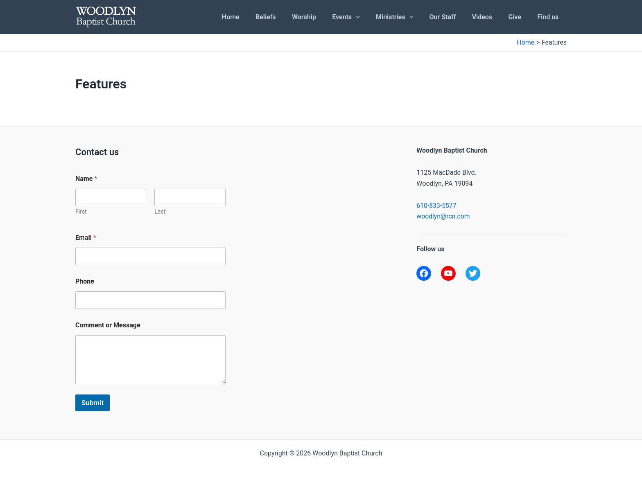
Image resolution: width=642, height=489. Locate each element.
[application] (372, 17)
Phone (84, 281)
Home (256, 17)
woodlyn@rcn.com (443, 216)
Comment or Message (107, 325)
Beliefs (288, 17)
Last (159, 211)
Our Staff (453, 17)
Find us (549, 17)
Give (519, 17)
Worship (323, 17)
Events (362, 17)
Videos (489, 17)
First (81, 211)
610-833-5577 (436, 206)
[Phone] (150, 300)
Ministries (408, 17)
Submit (92, 403)
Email (85, 237)
